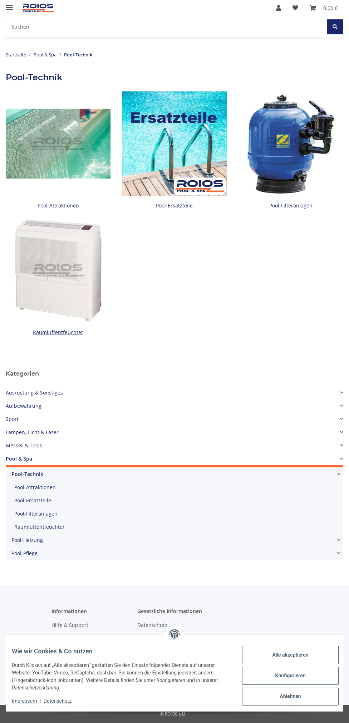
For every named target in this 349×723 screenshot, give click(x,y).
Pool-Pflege (24, 553)
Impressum (30, 701)
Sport (12, 419)
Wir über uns (67, 637)
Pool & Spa (19, 458)
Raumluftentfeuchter (58, 332)
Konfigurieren (284, 675)
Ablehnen (284, 696)
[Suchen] (335, 26)
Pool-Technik (27, 474)
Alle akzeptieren (284, 655)
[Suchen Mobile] (166, 26)
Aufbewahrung (23, 405)
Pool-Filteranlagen (291, 205)
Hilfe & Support (69, 625)
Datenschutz (63, 701)
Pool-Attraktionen (58, 205)
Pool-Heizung (27, 540)
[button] (278, 8)
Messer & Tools (24, 445)
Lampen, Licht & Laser (32, 432)
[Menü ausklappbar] (9, 4)
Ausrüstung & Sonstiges (34, 392)
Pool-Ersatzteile (174, 205)
